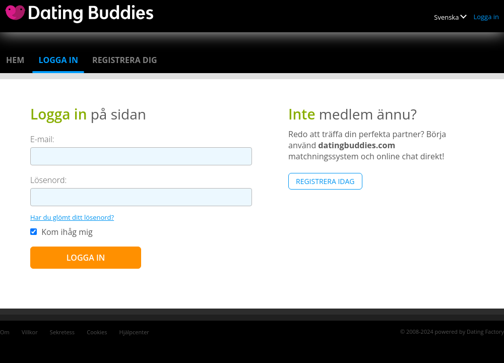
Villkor (30, 332)
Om (5, 332)
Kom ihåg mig (61, 231)
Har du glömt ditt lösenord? (72, 217)
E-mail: (42, 139)
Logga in (486, 16)
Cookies (97, 332)
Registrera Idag (325, 181)
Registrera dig (124, 60)
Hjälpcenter (134, 332)
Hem (15, 60)
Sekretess (62, 332)
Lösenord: (48, 180)
